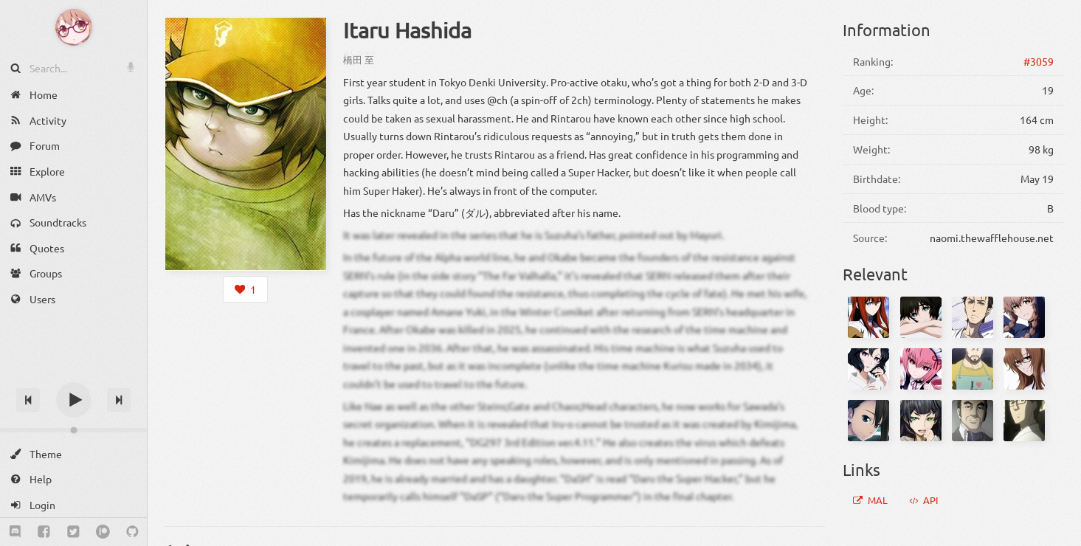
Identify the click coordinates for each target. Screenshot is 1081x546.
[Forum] (73, 146)
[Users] (73, 299)
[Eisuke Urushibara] (1024, 420)
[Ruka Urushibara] (868, 369)
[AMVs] (73, 197)
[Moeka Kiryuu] (1024, 369)
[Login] (73, 505)
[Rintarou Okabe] (972, 317)
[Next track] (119, 400)
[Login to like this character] (245, 289)
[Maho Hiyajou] (921, 420)
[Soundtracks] (73, 222)
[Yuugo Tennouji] (972, 369)
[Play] (73, 400)
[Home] (73, 95)
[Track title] (73, 373)
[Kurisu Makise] (868, 317)
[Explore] (73, 171)
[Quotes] (73, 248)
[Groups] (73, 273)
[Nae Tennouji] (868, 420)
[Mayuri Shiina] (921, 317)
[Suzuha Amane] (1024, 317)
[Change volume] (73, 430)
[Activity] (73, 121)
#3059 (1038, 61)
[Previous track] (28, 400)
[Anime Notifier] (73, 27)
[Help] (73, 479)
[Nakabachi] (972, 420)
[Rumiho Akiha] (921, 369)
